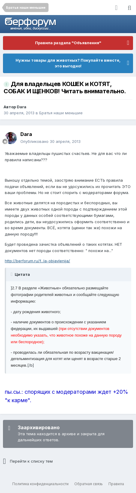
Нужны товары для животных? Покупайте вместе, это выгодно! (68, 63)
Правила (116, 484)
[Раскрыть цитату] (12, 274)
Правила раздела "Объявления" (68, 42)
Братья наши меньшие (61, 112)
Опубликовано (50, 141)
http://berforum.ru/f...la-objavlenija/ (37, 260)
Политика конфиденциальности (40, 484)
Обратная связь (88, 484)
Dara (21, 106)
